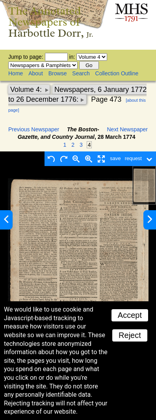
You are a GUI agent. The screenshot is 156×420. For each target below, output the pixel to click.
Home (15, 73)
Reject (130, 335)
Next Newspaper (127, 129)
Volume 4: (27, 89)
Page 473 (106, 99)
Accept (130, 315)
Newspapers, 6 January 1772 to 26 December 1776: (77, 94)
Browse (57, 73)
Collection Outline (117, 73)
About (35, 73)
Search (80, 73)
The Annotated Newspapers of (50, 22)
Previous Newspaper (33, 129)
